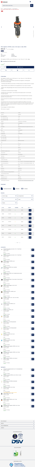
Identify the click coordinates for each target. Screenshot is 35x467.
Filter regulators (14, 8)
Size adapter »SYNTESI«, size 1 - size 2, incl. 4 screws (11, 297)
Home (2, 8)
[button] (33, 43)
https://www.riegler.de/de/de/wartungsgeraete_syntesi (25, 180)
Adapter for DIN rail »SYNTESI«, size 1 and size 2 (10, 358)
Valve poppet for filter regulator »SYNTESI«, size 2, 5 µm (11, 346)
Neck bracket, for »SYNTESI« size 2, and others (10, 267)
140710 (3, 221)
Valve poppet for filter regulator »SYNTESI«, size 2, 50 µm (11, 352)
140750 (3, 233)
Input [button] (19, 199)
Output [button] (3, 202)
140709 (3, 217)
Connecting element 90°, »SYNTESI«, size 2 (9, 291)
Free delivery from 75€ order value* (9, 61)
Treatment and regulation (7, 8)
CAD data (26, 188)
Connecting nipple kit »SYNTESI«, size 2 (9, 261)
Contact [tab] (2, 427)
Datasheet (17, 188)
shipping (12, 49)
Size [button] (3, 199)
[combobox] (17, 5)
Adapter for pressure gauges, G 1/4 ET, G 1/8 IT (10, 285)
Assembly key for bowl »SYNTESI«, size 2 (9, 303)
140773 (3, 237)
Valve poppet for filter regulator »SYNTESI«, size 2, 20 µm (11, 405)
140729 (3, 225)
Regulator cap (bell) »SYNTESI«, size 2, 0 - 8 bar (10, 399)
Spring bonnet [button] (21, 195)
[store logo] (4, 2)
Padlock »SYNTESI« (6, 315)
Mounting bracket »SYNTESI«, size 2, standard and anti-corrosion (12, 273)
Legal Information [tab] (4, 425)
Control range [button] (4, 195)
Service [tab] (2, 423)
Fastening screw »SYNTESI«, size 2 (8, 309)
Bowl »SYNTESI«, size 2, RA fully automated (9, 321)
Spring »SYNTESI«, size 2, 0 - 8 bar (8, 393)
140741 (3, 229)
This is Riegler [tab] (3, 421)
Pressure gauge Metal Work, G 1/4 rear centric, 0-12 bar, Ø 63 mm (12, 279)
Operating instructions (7, 188)
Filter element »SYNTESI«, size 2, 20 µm (9, 387)
